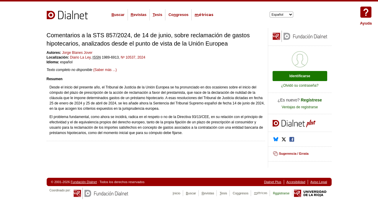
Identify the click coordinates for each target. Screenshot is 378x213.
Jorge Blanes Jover (77, 53)
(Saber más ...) (105, 70)
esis (157, 14)
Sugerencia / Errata (294, 153)
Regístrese (311, 100)
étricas (204, 14)
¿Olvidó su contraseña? (300, 85)
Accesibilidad (295, 182)
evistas (138, 14)
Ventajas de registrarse (300, 107)
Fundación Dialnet (84, 182)
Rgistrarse (281, 193)
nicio (176, 193)
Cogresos (178, 14)
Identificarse (299, 76)
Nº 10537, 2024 (133, 57)
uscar (118, 14)
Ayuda (366, 12)
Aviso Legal (318, 182)
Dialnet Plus (272, 182)
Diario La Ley (80, 57)
